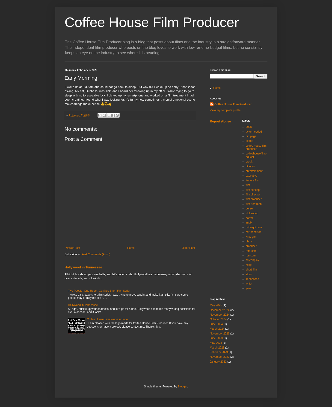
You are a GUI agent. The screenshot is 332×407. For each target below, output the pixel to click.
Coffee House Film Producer (152, 22)
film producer (254, 199)
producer (251, 246)
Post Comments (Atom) (95, 254)
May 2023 (216, 342)
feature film (252, 180)
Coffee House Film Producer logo (107, 319)
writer (249, 283)
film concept (253, 190)
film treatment (254, 204)
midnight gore (254, 227)
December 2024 (219, 310)
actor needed (254, 131)
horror (249, 218)
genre (249, 208)
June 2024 (216, 324)
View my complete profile (225, 110)
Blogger (182, 386)
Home (131, 248)
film (248, 185)
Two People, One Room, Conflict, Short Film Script (99, 290)
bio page (251, 136)
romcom (251, 255)
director (250, 166)
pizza (249, 241)
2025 (249, 126)
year (248, 288)
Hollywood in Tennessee (83, 267)
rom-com (251, 251)
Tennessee (252, 279)
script (249, 265)
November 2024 (219, 314)
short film (251, 269)
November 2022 (219, 356)
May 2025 (216, 305)
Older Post (188, 248)
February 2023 (219, 352)
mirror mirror (253, 232)
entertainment (254, 171)
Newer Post (73, 248)
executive (252, 175)
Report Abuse (220, 121)
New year (252, 236)
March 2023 (217, 347)
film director (253, 194)
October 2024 (218, 319)
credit (249, 161)
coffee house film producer (256, 147)
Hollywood (252, 213)
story (249, 274)
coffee (249, 140)
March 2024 (217, 328)
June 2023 (216, 338)
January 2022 (218, 361)
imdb (249, 222)
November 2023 (219, 333)
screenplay (252, 260)
